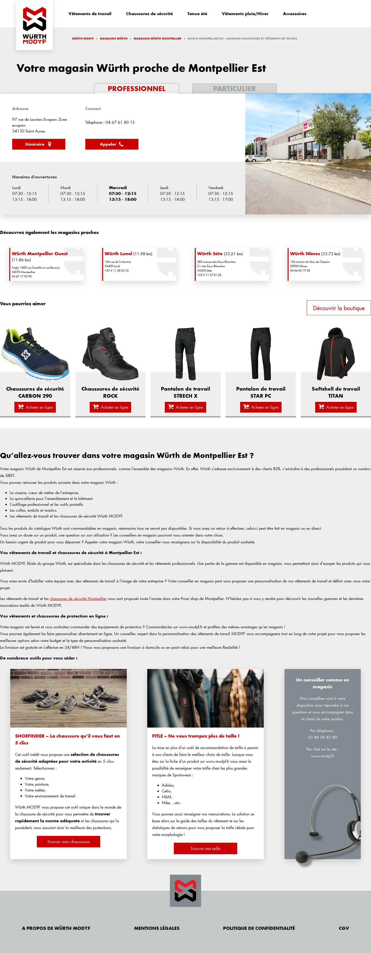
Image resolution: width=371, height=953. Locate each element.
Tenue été (197, 13)
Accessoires (294, 13)
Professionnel (137, 88)
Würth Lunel (118, 253)
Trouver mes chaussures (68, 841)
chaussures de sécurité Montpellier (78, 598)
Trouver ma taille (206, 848)
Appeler (112, 144)
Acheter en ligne (35, 407)
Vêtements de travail (89, 13)
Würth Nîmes (305, 253)
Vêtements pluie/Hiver (245, 13)
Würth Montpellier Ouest (40, 253)
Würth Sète (210, 253)
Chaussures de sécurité (149, 13)
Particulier (234, 88)
